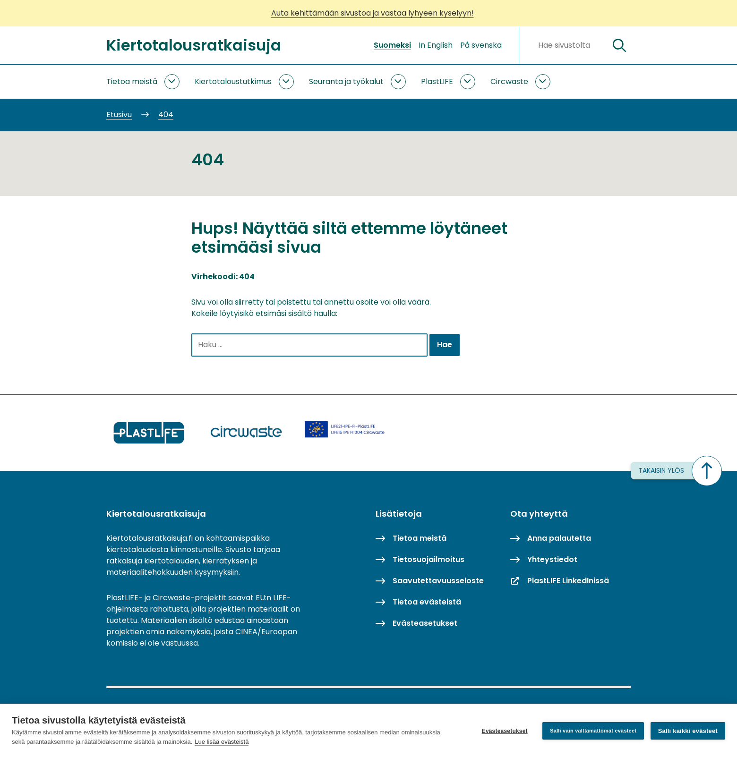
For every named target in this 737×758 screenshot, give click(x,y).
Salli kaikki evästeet (688, 730)
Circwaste (509, 81)
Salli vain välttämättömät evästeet (593, 730)
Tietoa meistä (131, 81)
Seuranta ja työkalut (346, 81)
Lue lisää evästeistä (222, 741)
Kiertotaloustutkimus (233, 81)
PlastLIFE (437, 81)
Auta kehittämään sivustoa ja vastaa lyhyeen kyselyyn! (372, 13)
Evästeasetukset (504, 731)
